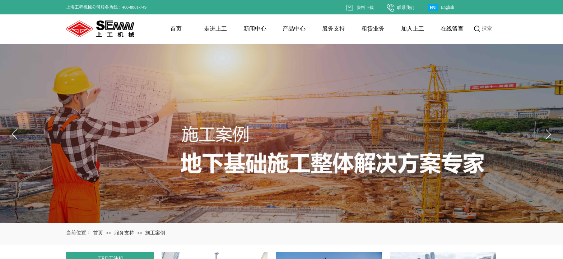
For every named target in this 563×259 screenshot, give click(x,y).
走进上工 (215, 29)
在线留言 (452, 29)
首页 (176, 29)
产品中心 (294, 29)
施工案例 (155, 233)
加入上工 (412, 29)
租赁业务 (373, 29)
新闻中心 (254, 29)
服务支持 (333, 29)
